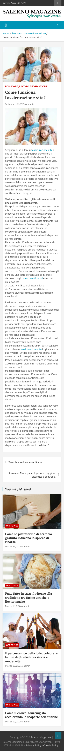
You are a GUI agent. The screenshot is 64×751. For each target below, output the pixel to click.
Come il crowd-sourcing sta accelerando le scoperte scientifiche (31, 715)
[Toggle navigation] (6, 25)
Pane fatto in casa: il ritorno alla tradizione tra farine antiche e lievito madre (28, 598)
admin (31, 103)
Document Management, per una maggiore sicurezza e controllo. (31, 474)
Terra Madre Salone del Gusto (25, 462)
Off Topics (12, 525)
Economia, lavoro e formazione (26, 86)
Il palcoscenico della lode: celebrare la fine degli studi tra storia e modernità (31, 657)
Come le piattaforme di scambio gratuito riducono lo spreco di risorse (28, 538)
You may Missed (18, 489)
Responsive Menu (57, 3)
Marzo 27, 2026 (13, 546)
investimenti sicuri (32, 278)
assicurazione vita (42, 149)
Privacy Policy (33, 745)
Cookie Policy (50, 745)
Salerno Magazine (41, 737)
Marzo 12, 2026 (13, 721)
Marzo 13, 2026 (13, 606)
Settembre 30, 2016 (15, 103)
